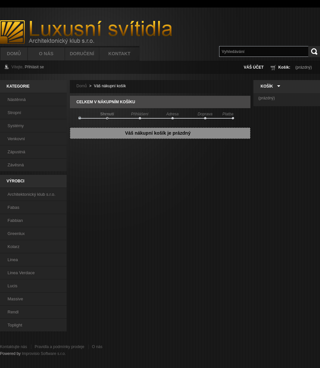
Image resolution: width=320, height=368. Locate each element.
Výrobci (15, 181)
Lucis (12, 285)
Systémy (16, 125)
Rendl (13, 311)
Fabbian (15, 220)
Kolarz (14, 246)
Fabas (13, 207)
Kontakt (119, 53)
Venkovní (16, 138)
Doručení (82, 53)
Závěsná (16, 164)
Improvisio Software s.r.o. (44, 353)
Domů (14, 53)
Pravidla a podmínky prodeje (59, 346)
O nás (97, 346)
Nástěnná (17, 99)
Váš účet (254, 67)
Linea (13, 259)
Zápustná (16, 151)
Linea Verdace (21, 272)
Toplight (15, 325)
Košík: (284, 67)
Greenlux (16, 233)
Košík (267, 86)
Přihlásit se (34, 67)
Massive (15, 298)
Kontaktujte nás (13, 346)
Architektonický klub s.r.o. (32, 194)
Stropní (14, 112)
